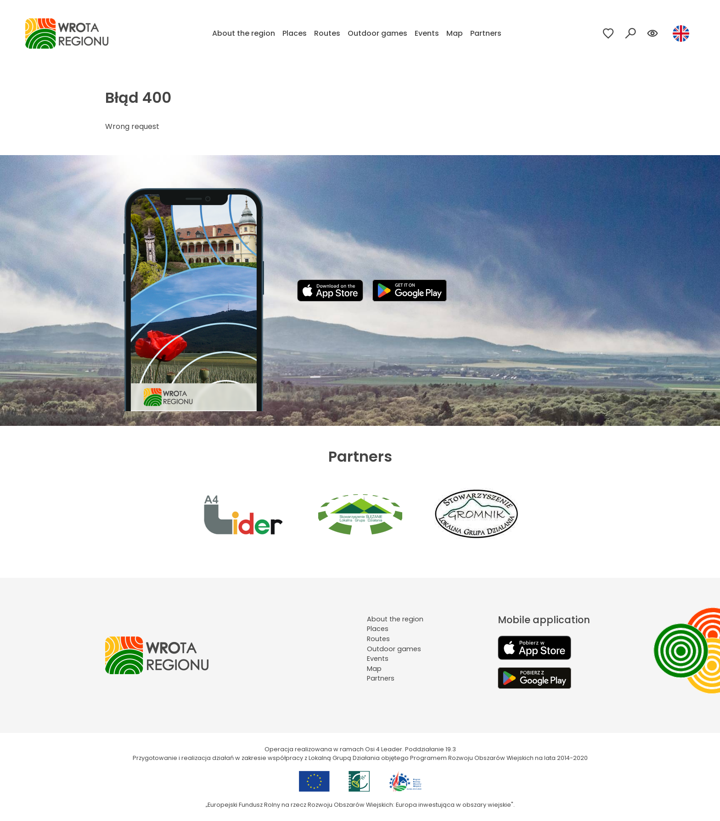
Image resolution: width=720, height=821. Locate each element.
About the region (243, 33)
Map (454, 33)
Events (427, 33)
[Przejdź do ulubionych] (608, 33)
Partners (485, 33)
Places (294, 33)
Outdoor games (377, 33)
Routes (327, 33)
